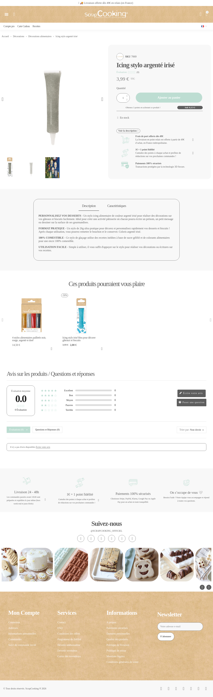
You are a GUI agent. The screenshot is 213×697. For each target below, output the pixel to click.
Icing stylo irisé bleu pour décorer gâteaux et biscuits (79, 339)
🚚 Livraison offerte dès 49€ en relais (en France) (106, 2)
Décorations (18, 36)
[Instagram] (80, 538)
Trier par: (184, 429)
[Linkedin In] (132, 538)
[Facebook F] (91, 538)
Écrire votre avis (191, 393)
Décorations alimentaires (40, 36)
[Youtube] (111, 538)
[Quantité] (123, 98)
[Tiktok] (101, 538)
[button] (105, 3)
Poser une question (192, 402)
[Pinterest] (121, 538)
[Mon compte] (200, 14)
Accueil (5, 36)
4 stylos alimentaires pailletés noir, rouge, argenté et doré (29, 339)
